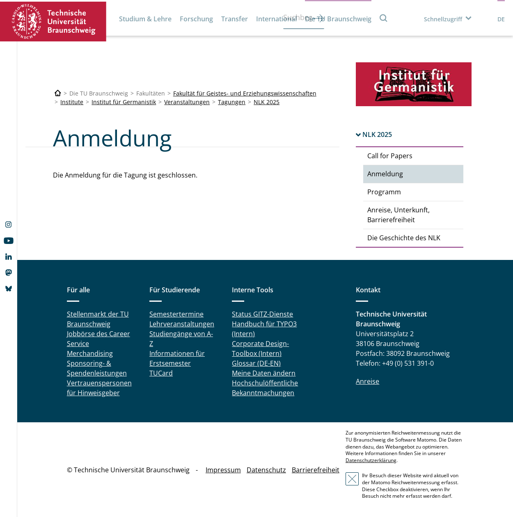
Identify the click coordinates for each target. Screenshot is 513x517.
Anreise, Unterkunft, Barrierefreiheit (398, 214)
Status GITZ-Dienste (262, 314)
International (276, 18)
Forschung (196, 18)
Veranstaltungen (187, 102)
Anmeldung (385, 173)
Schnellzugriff (443, 19)
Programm (384, 191)
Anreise (367, 381)
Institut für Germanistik (124, 102)
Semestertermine (176, 314)
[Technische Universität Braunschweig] (58, 93)
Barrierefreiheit (315, 469)
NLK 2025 (266, 102)
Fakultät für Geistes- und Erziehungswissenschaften (244, 93)
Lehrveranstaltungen (181, 323)
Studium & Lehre (145, 18)
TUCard (161, 373)
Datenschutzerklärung (371, 460)
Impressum (223, 469)
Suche (384, 18)
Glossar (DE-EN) (256, 363)
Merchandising (90, 353)
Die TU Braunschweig (338, 18)
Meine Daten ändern (263, 373)
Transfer (234, 18)
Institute (71, 102)
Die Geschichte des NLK (403, 237)
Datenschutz (266, 469)
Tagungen (231, 102)
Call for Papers (389, 155)
